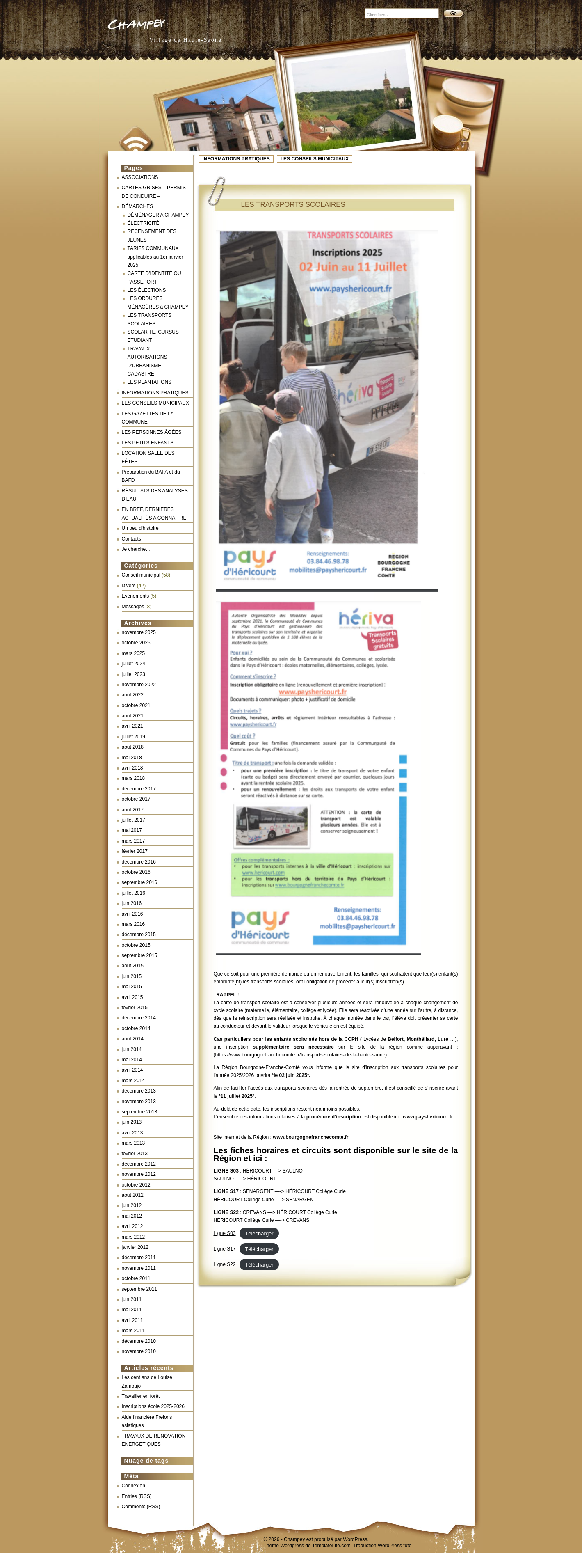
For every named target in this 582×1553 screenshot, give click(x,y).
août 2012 (133, 1195)
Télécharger (259, 1233)
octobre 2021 (136, 705)
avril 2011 (132, 1320)
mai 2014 (132, 1060)
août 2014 (133, 1039)
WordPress (355, 1539)
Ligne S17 (225, 1249)
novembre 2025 (139, 632)
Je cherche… (136, 549)
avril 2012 (132, 1226)
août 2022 (133, 695)
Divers (129, 586)
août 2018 (133, 747)
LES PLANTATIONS (150, 382)
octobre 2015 (136, 945)
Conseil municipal (141, 575)
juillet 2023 (133, 674)
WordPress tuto (394, 1545)
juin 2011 (132, 1299)
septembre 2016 (139, 882)
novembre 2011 (139, 1268)
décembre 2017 (139, 789)
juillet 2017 (133, 820)
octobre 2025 (136, 643)
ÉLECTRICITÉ (144, 223)
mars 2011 (133, 1330)
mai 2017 (132, 830)
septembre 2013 (139, 1112)
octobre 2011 (136, 1278)
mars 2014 (133, 1080)
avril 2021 (132, 726)
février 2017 (135, 851)
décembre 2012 (139, 1164)
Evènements (135, 596)
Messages (133, 606)
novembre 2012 (139, 1174)
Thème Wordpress (284, 1545)
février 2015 (135, 1007)
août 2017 (133, 810)
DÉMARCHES (137, 206)
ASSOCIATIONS (140, 177)
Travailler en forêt (141, 1396)
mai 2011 (132, 1309)
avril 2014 (132, 1070)
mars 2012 (133, 1237)
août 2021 (133, 716)
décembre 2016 (139, 862)
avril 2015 (132, 997)
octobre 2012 (136, 1185)
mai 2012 (132, 1216)
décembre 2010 (139, 1341)
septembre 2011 (139, 1289)
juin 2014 (132, 1049)
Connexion (133, 1486)
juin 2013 (132, 1122)
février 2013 (135, 1154)
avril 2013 (132, 1133)
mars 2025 (133, 653)
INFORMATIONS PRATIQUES (236, 159)
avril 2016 (132, 914)
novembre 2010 (139, 1351)
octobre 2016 (136, 872)
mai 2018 (132, 757)
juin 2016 (132, 903)
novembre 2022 (139, 684)
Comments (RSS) (141, 1506)
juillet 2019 (133, 737)
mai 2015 (132, 987)
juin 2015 (132, 976)
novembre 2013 (139, 1101)
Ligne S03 (225, 1233)
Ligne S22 (225, 1264)
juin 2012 (132, 1205)
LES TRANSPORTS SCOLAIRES (293, 204)
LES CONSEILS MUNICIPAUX (315, 159)
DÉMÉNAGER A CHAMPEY (158, 215)
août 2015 (133, 966)
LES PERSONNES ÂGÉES (152, 432)
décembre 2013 (139, 1091)
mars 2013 (133, 1143)
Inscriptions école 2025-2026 (153, 1406)
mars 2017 (133, 841)
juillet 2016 (133, 893)
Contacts (131, 539)
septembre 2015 (139, 955)
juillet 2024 (133, 664)
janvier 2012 (135, 1247)
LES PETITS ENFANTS (148, 443)
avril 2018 (132, 768)
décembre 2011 (139, 1257)
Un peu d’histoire (140, 528)
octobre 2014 (136, 1028)
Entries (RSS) (137, 1496)
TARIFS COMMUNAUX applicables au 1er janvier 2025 (155, 256)
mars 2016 (133, 924)
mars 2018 (133, 778)
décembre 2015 (139, 934)
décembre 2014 (139, 1018)
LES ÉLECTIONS (147, 290)
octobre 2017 (136, 799)
